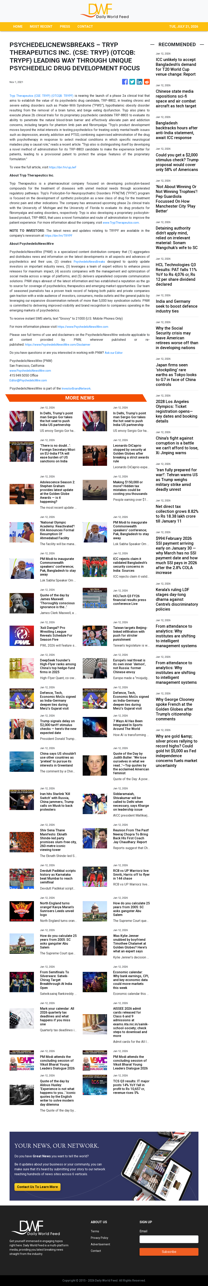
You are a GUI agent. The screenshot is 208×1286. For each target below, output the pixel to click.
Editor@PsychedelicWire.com (31, 380)
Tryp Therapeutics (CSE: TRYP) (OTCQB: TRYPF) (44, 96)
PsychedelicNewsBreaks (89, 262)
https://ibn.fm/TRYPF (60, 235)
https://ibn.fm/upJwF (64, 167)
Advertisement (101, 1244)
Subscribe (169, 1252)
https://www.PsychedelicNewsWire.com (86, 327)
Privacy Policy (101, 1238)
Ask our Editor (115, 353)
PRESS (65, 26)
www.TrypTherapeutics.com (122, 222)
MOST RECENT (41, 26)
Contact (96, 1251)
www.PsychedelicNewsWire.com (33, 370)
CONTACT (85, 26)
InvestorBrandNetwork (78, 388)
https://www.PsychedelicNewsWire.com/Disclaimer (62, 344)
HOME (18, 26)
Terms (95, 1231)
